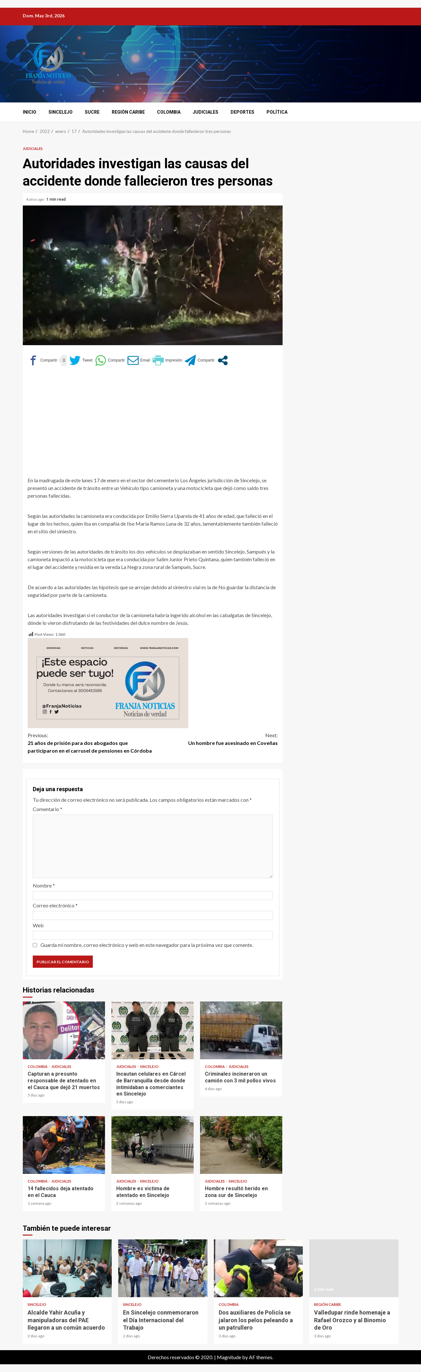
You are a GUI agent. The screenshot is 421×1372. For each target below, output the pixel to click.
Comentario (47, 809)
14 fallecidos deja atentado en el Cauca (64, 1145)
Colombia (168, 112)
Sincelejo (60, 112)
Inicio (29, 112)
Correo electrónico (55, 905)
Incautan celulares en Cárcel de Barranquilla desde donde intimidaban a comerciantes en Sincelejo (152, 1030)
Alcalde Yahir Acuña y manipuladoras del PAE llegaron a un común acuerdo (67, 1268)
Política (277, 112)
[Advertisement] (153, 421)
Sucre (92, 112)
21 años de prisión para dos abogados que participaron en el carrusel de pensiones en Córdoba (90, 742)
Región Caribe (128, 112)
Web (38, 925)
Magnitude (229, 1357)
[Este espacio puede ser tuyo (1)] (108, 682)
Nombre (44, 885)
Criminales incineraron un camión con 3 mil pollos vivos (241, 1030)
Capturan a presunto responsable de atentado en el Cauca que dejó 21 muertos (64, 1030)
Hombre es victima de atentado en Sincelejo (152, 1145)
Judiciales (205, 112)
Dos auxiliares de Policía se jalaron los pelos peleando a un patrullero (258, 1268)
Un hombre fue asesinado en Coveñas (215, 738)
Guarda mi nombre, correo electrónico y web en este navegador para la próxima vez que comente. (146, 945)
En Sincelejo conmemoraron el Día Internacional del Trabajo (162, 1268)
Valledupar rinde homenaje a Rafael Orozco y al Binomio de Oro (354, 1268)
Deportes (242, 112)
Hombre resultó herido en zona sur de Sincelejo (241, 1145)
